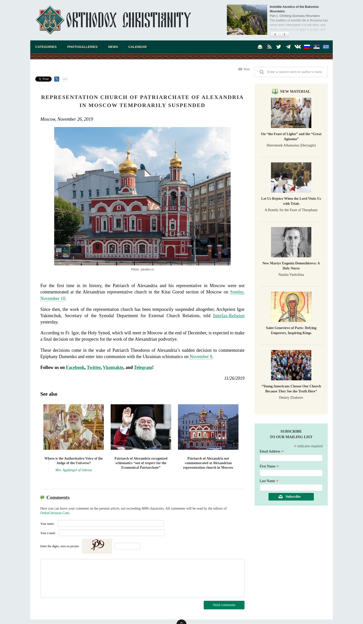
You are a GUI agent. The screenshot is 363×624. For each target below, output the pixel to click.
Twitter (94, 367)
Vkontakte (113, 367)
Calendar (137, 47)
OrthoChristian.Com (54, 513)
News (113, 47)
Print (247, 69)
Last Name (269, 481)
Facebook (75, 367)
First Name (269, 466)
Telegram (143, 367)
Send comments (224, 605)
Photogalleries (82, 47)
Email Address (272, 451)
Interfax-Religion (229, 315)
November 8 (201, 356)
